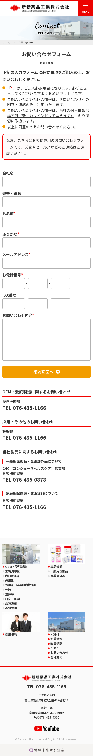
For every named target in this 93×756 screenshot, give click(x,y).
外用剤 (9, 580)
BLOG (54, 648)
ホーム (6, 42)
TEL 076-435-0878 (24, 479)
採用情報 (11, 634)
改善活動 (56, 643)
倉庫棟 (9, 594)
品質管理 (11, 608)
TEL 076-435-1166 (24, 407)
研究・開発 (12, 599)
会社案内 (56, 657)
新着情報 (56, 639)
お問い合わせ (59, 652)
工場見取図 (12, 571)
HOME (54, 634)
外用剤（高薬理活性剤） (21, 585)
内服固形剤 (12, 576)
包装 (8, 589)
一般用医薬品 (59, 571)
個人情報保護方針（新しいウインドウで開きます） (48, 113)
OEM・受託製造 (16, 566)
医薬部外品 (57, 576)
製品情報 (56, 566)
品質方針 (11, 603)
